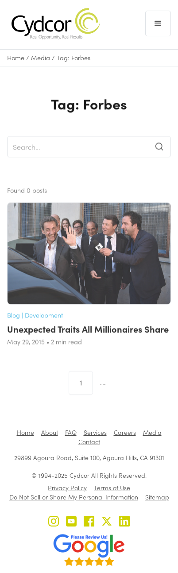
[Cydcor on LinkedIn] (124, 522)
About (49, 432)
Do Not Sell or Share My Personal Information (73, 497)
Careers (125, 432)
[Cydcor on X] (106, 522)
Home (15, 58)
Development (44, 323)
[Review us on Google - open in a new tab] (89, 550)
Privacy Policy (67, 488)
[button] (158, 23)
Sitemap (157, 497)
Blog (13, 323)
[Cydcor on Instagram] (53, 522)
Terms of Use (112, 488)
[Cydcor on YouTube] (71, 522)
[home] (53, 23)
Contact (89, 441)
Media (40, 58)
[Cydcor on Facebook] (89, 522)
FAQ (71, 432)
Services (95, 432)
